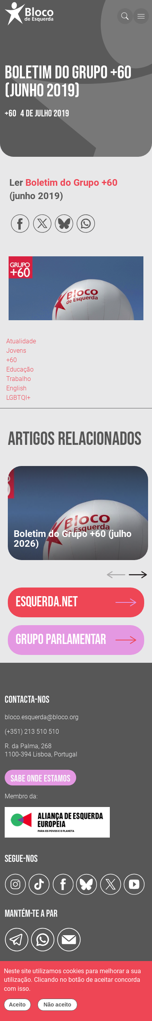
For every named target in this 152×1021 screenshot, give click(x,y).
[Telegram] (17, 939)
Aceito (17, 1007)
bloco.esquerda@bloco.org (42, 717)
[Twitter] (86, 884)
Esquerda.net (47, 602)
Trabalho (18, 379)
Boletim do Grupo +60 (71, 182)
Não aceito (58, 1007)
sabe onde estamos (40, 778)
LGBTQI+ (18, 397)
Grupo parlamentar (61, 639)
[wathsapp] (43, 939)
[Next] (138, 575)
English (16, 388)
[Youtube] (134, 884)
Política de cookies (58, 991)
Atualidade (21, 341)
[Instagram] (15, 884)
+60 (11, 360)
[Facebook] (63, 884)
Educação (20, 369)
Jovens (16, 350)
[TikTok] (39, 884)
